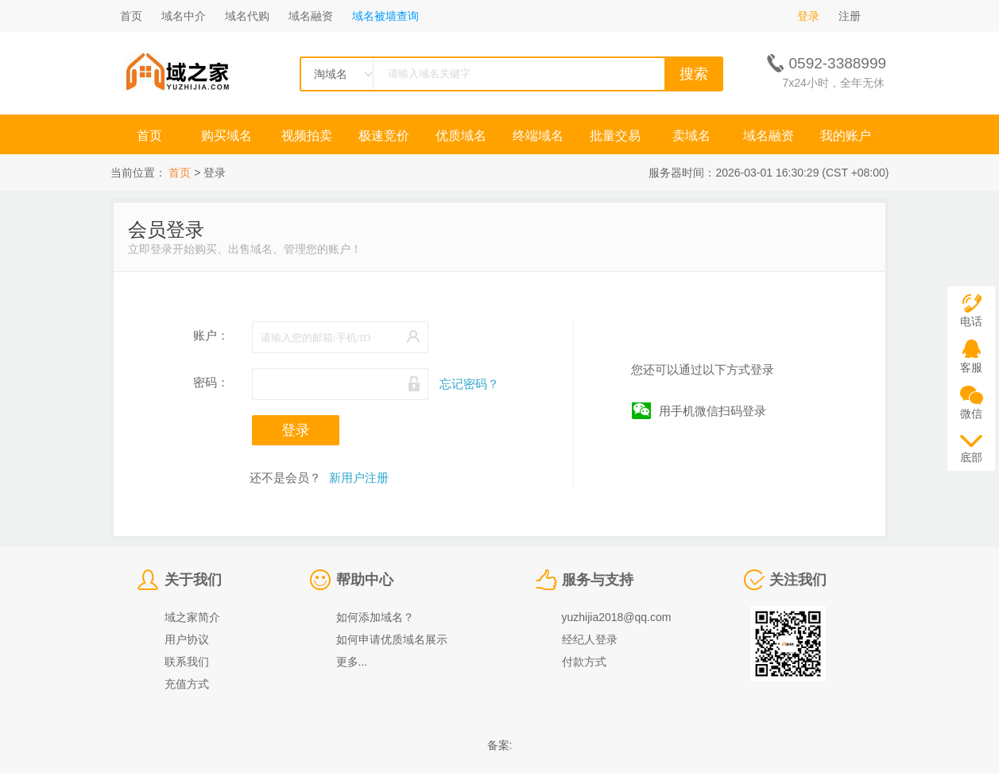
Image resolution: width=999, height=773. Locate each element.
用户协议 (187, 639)
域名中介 (183, 16)
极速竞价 (383, 135)
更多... (352, 661)
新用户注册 (359, 477)
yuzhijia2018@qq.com (617, 617)
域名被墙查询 (385, 16)
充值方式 (187, 684)
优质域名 (461, 135)
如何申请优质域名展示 (391, 639)
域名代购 (247, 16)
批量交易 (615, 135)
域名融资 (310, 16)
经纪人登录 (590, 639)
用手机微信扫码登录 (712, 411)
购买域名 (228, 135)
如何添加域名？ (375, 617)
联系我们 (187, 661)
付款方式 (584, 661)
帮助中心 (364, 580)
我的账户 (845, 135)
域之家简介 (192, 617)
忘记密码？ (469, 383)
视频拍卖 (306, 135)
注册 (849, 16)
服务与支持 (597, 580)
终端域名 (538, 135)
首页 (131, 16)
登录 (808, 16)
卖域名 (691, 135)
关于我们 (193, 580)
